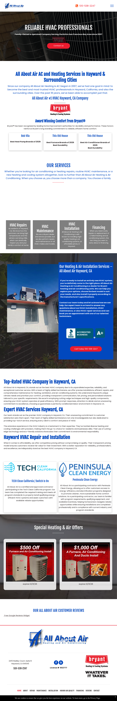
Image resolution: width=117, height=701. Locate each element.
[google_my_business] (61, 662)
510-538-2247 (20, 668)
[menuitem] (19, 690)
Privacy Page (95, 698)
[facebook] (56, 662)
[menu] (112, 6)
